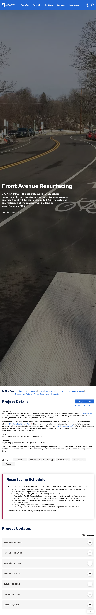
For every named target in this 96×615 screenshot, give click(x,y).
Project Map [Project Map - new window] (85, 401)
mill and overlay (86, 413)
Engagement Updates (23, 394)
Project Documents (41, 394)
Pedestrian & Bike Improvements (71, 391)
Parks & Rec (38, 5)
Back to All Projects (82, 405)
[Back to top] (90, 611)
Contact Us (55, 394)
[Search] (92, 5)
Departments (75, 5)
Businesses (62, 5)
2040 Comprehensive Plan (65, 426)
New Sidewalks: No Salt (47, 391)
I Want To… (26, 5)
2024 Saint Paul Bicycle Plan (19, 424)
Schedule (18, 391)
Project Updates (30, 391)
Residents (50, 5)
